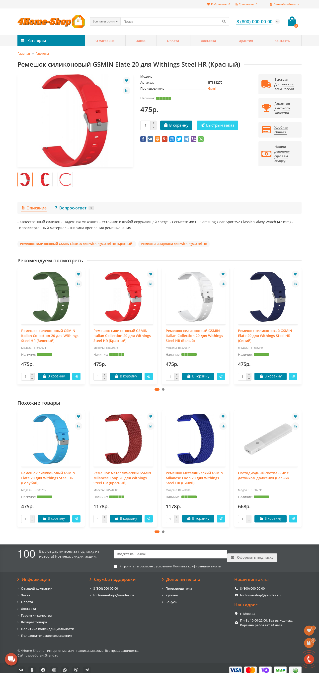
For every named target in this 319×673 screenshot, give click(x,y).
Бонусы (171, 597)
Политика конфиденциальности (47, 624)
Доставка (208, 40)
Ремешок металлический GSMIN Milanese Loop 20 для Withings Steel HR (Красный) (122, 478)
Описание (34, 208)
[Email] (170, 554)
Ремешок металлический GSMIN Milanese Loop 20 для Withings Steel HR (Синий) (194, 478)
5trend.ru (51, 650)
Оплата (173, 40)
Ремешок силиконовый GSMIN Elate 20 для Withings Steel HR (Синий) (265, 335)
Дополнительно (181, 575)
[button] (157, 389)
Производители (178, 583)
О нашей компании (37, 583)
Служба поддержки (113, 575)
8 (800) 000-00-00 (105, 583)
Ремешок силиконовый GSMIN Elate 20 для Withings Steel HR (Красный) (76, 243)
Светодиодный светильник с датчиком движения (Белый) (263, 475)
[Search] (174, 21)
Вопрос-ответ (74, 208)
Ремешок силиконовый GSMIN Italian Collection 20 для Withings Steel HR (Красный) (122, 335)
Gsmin (213, 88)
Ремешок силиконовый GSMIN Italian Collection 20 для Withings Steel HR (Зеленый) (50, 335)
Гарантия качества (36, 610)
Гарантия (245, 40)
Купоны (171, 590)
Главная (23, 53)
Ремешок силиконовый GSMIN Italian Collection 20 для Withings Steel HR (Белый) (194, 335)
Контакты (283, 40)
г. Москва (247, 609)
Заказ (141, 40)
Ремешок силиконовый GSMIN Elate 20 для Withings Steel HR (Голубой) (48, 478)
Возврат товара (34, 617)
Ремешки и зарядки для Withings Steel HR (174, 243)
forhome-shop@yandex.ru (113, 590)
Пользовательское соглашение (46, 631)
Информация (33, 575)
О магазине (104, 40)
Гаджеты (42, 53)
